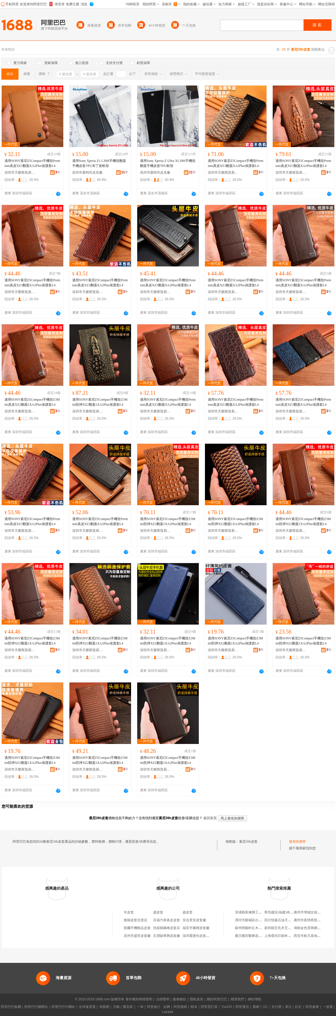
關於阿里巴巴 (217, 999)
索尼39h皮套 (248, 841)
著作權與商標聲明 (138, 999)
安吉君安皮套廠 (194, 920)
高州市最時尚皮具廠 (87, 172)
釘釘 (298, 1007)
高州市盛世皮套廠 (137, 936)
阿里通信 (242, 1007)
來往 (288, 1007)
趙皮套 (158, 912)
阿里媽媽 (180, 1007)
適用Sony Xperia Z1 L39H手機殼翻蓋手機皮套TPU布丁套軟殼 (99, 163)
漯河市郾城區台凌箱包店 (253, 920)
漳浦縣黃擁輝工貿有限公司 (255, 912)
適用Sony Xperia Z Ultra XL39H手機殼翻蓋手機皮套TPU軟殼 (167, 163)
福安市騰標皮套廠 (196, 928)
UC (265, 1007)
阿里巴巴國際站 (36, 1007)
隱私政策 (196, 999)
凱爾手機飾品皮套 (137, 928)
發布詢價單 (297, 841)
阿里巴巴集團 (11, 1007)
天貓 (116, 1007)
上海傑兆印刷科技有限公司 (284, 936)
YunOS (226, 1007)
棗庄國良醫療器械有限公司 (255, 936)
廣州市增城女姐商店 (309, 912)
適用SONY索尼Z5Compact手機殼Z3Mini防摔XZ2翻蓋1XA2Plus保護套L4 (99, 402)
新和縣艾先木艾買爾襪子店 (284, 928)
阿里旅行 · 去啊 (158, 1007)
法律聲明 (162, 999)
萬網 (256, 1007)
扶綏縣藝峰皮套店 (166, 928)
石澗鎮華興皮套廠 (166, 936)
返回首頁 (210, 818)
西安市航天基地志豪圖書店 (314, 936)
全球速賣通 (87, 1007)
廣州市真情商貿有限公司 (312, 920)
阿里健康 (312, 1007)
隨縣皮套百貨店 (135, 920)
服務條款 (179, 999)
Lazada (167, 1012)
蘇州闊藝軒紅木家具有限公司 (257, 928)
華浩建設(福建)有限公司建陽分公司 (290, 912)
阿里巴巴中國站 (63, 1007)
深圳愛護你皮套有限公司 (201, 936)
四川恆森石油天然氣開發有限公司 (289, 920)
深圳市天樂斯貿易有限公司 (19, 172)
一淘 (140, 1007)
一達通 (328, 1007)
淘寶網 (104, 1007)
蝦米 (194, 1007)
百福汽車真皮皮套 (166, 920)
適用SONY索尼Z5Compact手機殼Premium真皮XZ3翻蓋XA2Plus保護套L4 (32, 163)
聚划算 (128, 1007)
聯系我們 (237, 999)
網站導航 (254, 999)
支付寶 (276, 1007)
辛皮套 (129, 912)
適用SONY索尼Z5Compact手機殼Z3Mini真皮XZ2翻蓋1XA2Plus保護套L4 (32, 402)
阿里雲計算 (209, 1007)
